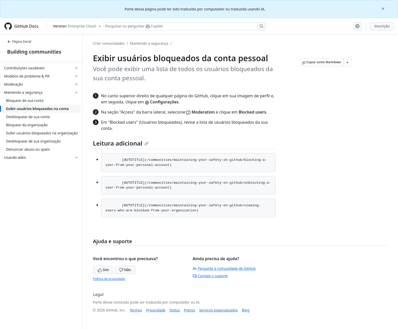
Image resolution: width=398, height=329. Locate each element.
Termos (136, 310)
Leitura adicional (120, 143)
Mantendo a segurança (149, 43)
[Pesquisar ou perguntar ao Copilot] (184, 26)
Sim (103, 269)
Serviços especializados (218, 310)
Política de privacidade (109, 279)
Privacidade (155, 310)
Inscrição (382, 26)
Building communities (34, 51)
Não (125, 269)
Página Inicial (19, 41)
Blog (246, 310)
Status (175, 310)
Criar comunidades (108, 43)
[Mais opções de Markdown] (347, 62)
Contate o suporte (210, 275)
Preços (189, 310)
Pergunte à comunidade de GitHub (224, 268)
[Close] (383, 8)
